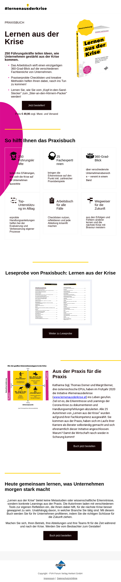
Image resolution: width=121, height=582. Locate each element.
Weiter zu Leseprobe (60, 333)
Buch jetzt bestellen (84, 446)
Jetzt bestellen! (36, 105)
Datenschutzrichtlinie (67, 578)
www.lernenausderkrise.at (69, 397)
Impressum (49, 578)
